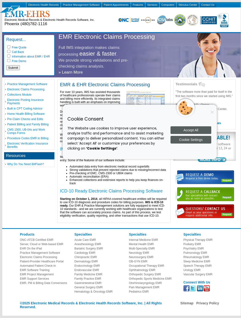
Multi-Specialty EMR (142, 248)
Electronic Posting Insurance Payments (25, 101)
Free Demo (16, 61)
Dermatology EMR (86, 261)
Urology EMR (191, 270)
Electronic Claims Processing (25, 89)
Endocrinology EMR (87, 265)
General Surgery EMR (88, 287)
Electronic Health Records (43, 4)
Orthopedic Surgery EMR (145, 274)
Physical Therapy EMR (198, 240)
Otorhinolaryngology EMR (145, 283)
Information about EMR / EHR (28, 56)
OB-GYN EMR (138, 261)
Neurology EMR (139, 252)
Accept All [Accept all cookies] (190, 130)
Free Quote (16, 47)
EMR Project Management (37, 274)
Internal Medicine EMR (143, 240)
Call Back (15, 52)
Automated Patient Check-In (38, 265)
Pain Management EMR (144, 287)
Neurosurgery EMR (141, 257)
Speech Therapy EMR (197, 265)
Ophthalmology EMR (142, 270)
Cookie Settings (191, 140)
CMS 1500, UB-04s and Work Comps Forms (26, 131)
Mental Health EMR (141, 244)
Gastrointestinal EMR (87, 283)
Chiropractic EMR (85, 257)
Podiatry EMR (192, 244)
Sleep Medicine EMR (196, 261)
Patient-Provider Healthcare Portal (42, 261)
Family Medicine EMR (88, 274)
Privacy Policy (207, 303)
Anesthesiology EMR (87, 244)
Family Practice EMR (87, 278)
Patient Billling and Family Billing (28, 124)
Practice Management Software (81, 4)
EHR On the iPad (31, 248)
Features (138, 4)
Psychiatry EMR (193, 248)
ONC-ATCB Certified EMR (36, 240)
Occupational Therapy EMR (146, 265)
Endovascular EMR (86, 270)
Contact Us (207, 4)
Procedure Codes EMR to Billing (27, 138)
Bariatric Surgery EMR (88, 248)
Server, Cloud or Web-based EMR (41, 244)
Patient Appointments (116, 4)
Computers (167, 4)
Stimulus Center (187, 4)
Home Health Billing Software (26, 114)
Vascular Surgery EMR (197, 274)
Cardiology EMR (84, 252)
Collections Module (19, 94)
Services (152, 4)
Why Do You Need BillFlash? (25, 164)
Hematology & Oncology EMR (93, 291)
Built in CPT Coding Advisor (24, 108)
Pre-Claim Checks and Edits (25, 119)
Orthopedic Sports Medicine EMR (150, 278)
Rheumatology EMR (196, 257)
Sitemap (186, 303)
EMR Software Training (34, 270)
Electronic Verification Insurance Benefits (27, 145)
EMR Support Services (34, 278)
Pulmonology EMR (195, 252)
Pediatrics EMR (139, 291)
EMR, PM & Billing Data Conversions (43, 283)
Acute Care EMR (85, 240)
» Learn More (71, 72)
